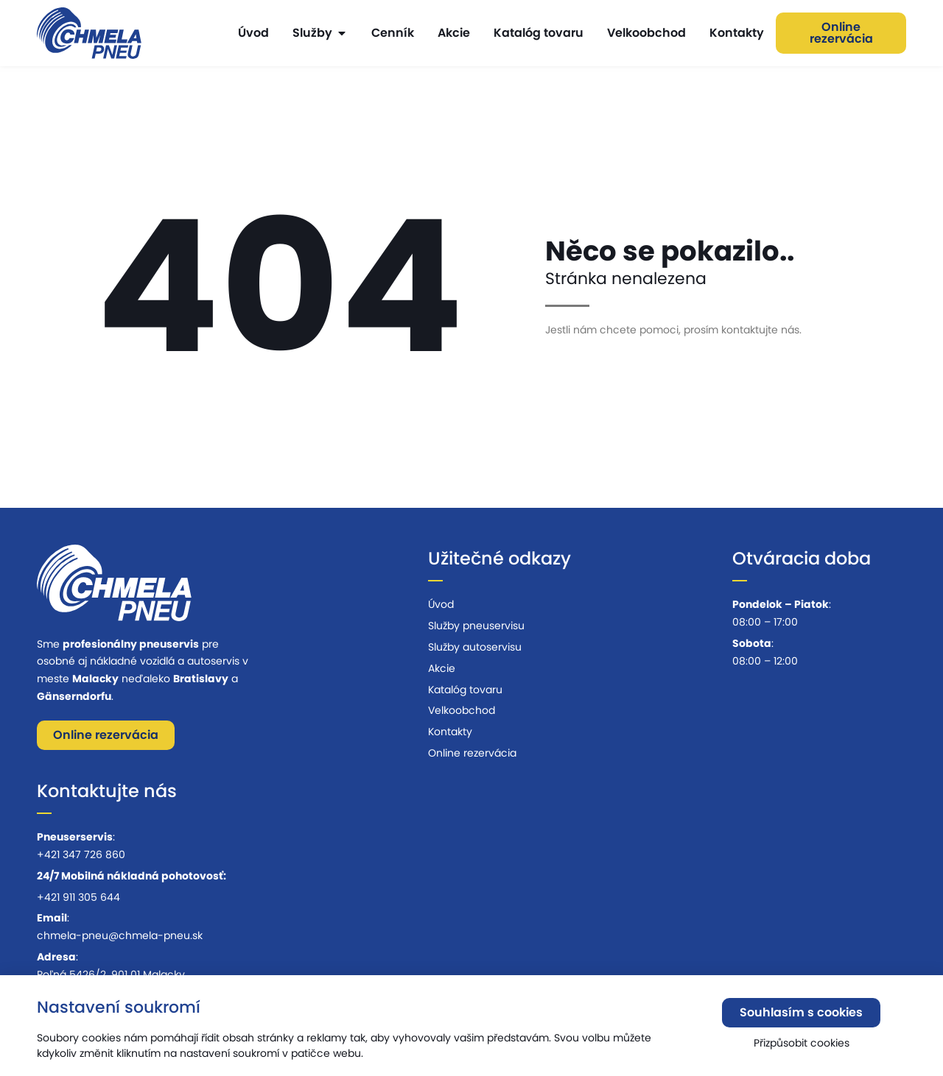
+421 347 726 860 (81, 854)
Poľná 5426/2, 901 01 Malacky (111, 974)
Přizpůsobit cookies (801, 1048)
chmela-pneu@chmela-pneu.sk (120, 935)
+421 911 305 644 (78, 897)
